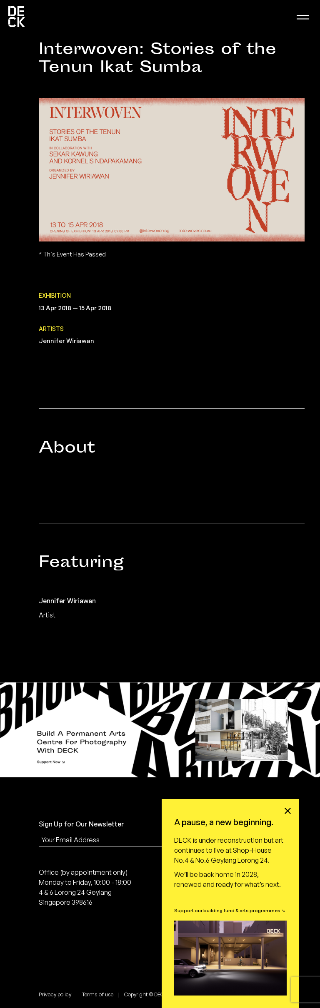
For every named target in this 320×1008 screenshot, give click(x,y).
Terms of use (97, 994)
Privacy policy (55, 994)
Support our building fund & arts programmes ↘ (229, 910)
